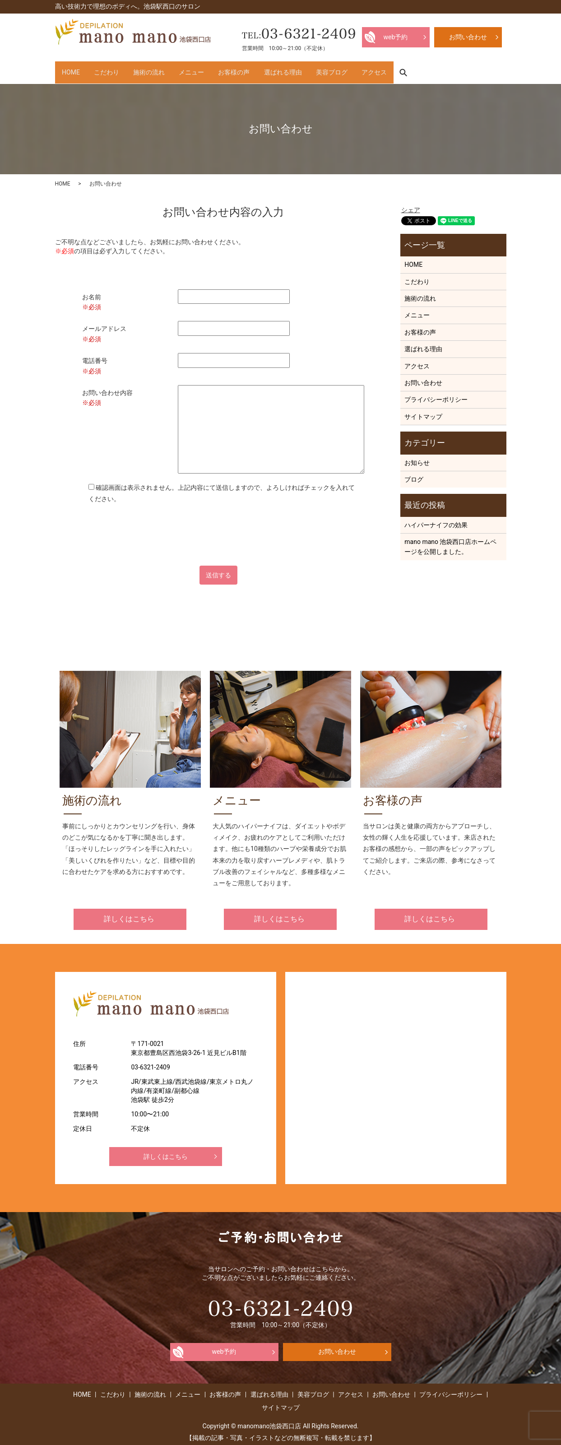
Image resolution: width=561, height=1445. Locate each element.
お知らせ (417, 457)
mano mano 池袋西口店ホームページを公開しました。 (450, 541)
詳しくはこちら (129, 914)
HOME (77, 69)
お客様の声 (284, 69)
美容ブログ (404, 69)
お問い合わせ (423, 377)
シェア (410, 205)
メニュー (230, 69)
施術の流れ (177, 69)
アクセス (458, 69)
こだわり (123, 69)
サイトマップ (423, 411)
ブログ (413, 474)
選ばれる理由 (344, 69)
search (497, 69)
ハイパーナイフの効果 (436, 520)
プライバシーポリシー (436, 394)
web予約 (224, 1346)
